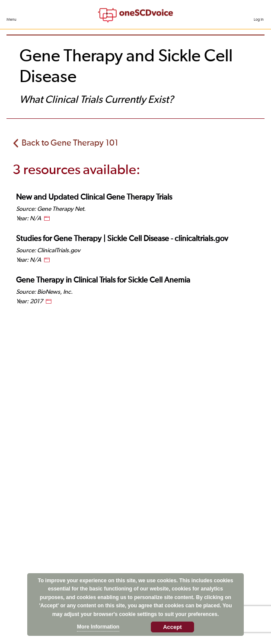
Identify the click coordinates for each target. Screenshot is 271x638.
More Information (98, 627)
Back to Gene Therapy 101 (70, 143)
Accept (172, 627)
